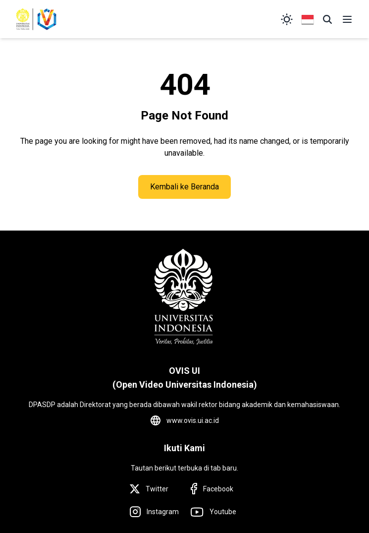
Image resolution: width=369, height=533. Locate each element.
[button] (327, 19)
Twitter (157, 489)
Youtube (223, 512)
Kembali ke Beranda (184, 186)
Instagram (163, 512)
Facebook (218, 489)
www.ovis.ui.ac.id (192, 420)
